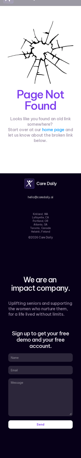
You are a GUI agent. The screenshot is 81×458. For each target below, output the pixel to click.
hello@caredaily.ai (40, 197)
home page (53, 130)
